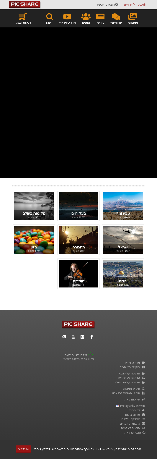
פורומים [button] (116, 18)
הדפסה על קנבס (132, 373)
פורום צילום (135, 414)
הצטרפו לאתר (134, 432)
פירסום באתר (134, 399)
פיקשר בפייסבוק (132, 367)
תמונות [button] (132, 18)
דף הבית (137, 410)
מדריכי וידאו (135, 362)
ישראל (123, 247)
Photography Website (130, 405)
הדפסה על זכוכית (131, 377)
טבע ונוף (123, 213)
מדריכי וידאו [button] (67, 18)
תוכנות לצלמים (133, 428)
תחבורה (78, 247)
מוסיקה (78, 281)
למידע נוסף (42, 449)
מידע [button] (100, 18)
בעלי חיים (78, 213)
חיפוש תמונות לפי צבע (128, 393)
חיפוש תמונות (134, 388)
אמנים (86, 18)
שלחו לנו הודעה (75, 355)
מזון (34, 247)
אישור (23, 449)
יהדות (123, 281)
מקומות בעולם (33, 213)
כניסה (134, 4)
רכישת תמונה (22, 18)
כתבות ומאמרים (132, 423)
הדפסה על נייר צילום (129, 382)
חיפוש (49, 18)
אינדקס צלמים (133, 419)
